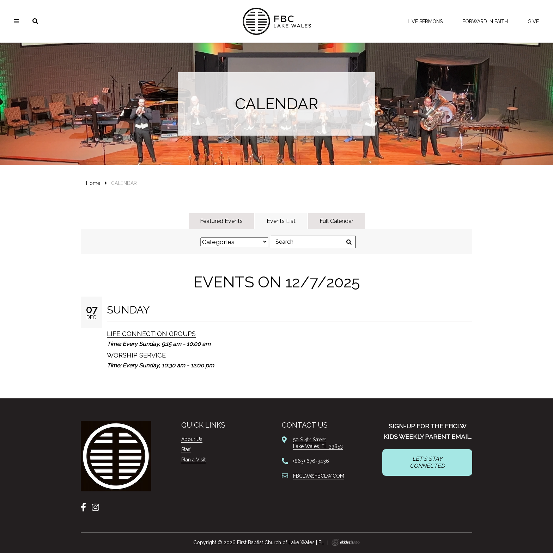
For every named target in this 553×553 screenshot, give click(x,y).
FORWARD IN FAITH (485, 21)
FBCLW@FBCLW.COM (318, 476)
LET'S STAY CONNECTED (427, 462)
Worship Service (136, 355)
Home (93, 183)
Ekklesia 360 (346, 542)
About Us (191, 439)
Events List (281, 221)
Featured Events (221, 221)
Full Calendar (336, 221)
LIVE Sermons (425, 21)
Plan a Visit (193, 459)
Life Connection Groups (151, 333)
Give (533, 21)
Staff (186, 449)
